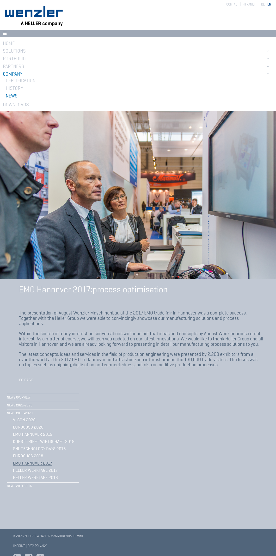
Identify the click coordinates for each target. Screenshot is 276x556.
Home (9, 43)
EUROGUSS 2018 (28, 455)
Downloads (16, 104)
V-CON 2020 (24, 419)
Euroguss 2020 (28, 427)
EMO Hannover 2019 (32, 434)
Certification (21, 80)
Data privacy (37, 546)
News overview (18, 397)
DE (263, 4)
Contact (232, 4)
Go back (26, 380)
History (14, 88)
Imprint (19, 546)
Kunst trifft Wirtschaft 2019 (43, 441)
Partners (13, 66)
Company (12, 74)
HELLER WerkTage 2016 (35, 477)
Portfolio (14, 58)
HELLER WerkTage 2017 (35, 470)
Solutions (14, 51)
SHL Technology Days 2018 (39, 448)
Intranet (249, 4)
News (12, 95)
